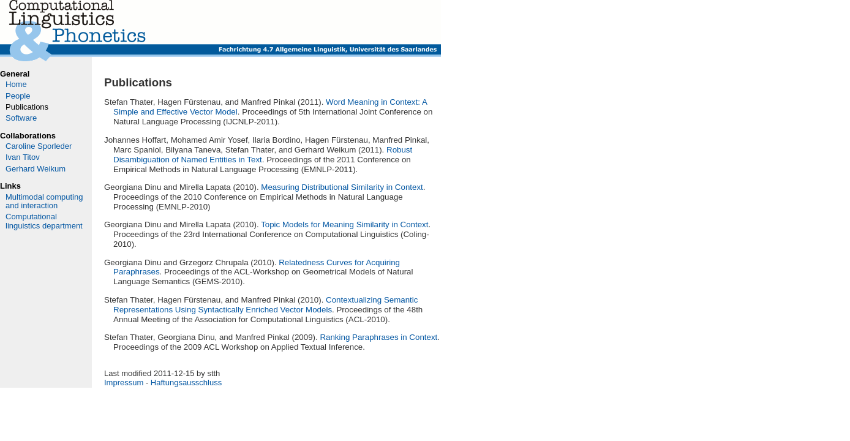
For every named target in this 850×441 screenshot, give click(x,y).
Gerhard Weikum (36, 168)
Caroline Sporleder (39, 146)
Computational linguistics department (44, 221)
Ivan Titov (23, 157)
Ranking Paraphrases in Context (378, 337)
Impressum (123, 382)
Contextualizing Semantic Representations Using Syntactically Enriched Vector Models (265, 304)
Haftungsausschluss (186, 382)
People (18, 95)
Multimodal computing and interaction (44, 201)
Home (16, 84)
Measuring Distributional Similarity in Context (342, 187)
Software (21, 118)
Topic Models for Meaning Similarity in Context (344, 224)
